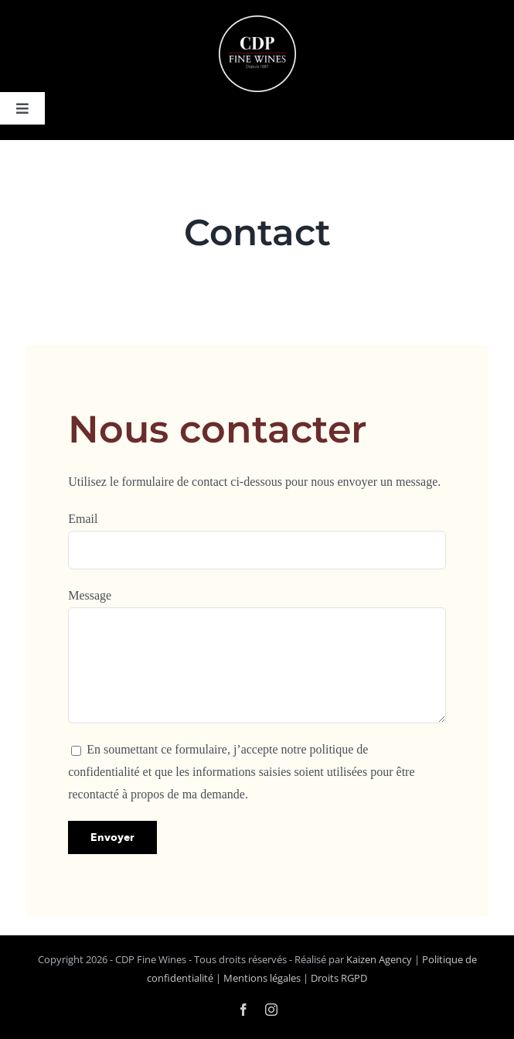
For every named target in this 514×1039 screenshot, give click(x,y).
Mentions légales (262, 978)
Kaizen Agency (379, 959)
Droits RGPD (339, 978)
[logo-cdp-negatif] (257, 21)
